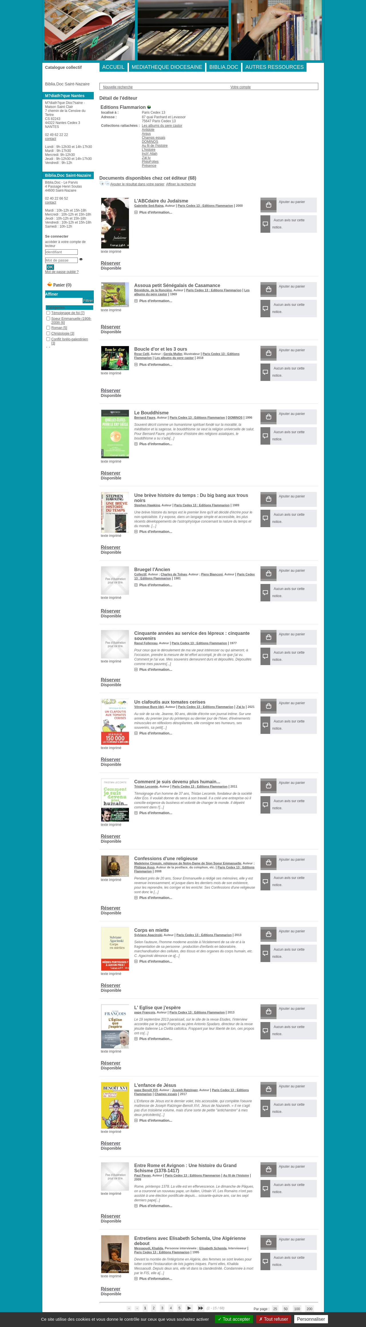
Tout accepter (234, 1319)
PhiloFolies (150, 162)
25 (275, 1309)
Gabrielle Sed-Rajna (149, 205)
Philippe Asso (144, 867)
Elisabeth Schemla (212, 1248)
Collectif (140, 574)
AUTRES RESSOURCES (274, 67)
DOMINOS (150, 142)
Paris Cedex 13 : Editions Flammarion (205, 205)
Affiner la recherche (181, 184)
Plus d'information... (156, 212)
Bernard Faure (145, 417)
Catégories (56, 308)
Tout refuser (273, 1319)
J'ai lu (146, 158)
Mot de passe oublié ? (62, 272)
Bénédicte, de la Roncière (153, 290)
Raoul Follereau (146, 643)
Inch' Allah (149, 154)
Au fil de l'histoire (155, 146)
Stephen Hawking (147, 505)
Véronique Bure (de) (149, 706)
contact (50, 139)
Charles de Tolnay (174, 574)
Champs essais (153, 138)
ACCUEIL (113, 67)
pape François (144, 1012)
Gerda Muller (173, 354)
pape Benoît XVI (146, 1090)
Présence (149, 166)
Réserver (111, 263)
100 (297, 1309)
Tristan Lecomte (146, 786)
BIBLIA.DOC (223, 67)
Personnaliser (311, 1319)
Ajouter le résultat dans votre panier (137, 184)
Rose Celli (141, 354)
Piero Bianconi (212, 574)
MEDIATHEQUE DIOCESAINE (167, 67)
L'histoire (149, 150)
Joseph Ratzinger (185, 1090)
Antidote (148, 130)
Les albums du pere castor (162, 126)
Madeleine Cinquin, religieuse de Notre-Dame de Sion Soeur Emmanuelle (187, 863)
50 (285, 1309)
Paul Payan (142, 1175)
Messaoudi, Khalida (148, 1248)
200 (309, 1309)
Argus (146, 134)
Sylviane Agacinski (148, 935)
